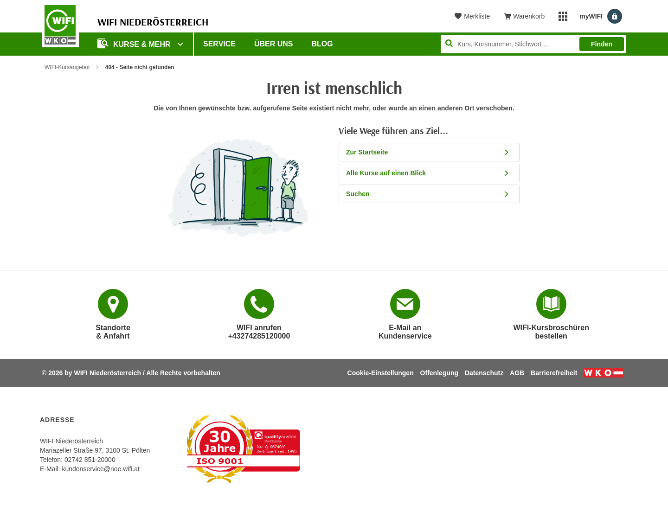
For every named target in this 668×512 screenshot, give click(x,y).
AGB (517, 373)
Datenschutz (484, 373)
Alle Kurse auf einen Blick (428, 173)
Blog (322, 44)
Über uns (273, 44)
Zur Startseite (428, 152)
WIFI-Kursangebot (67, 67)
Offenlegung (439, 373)
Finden (601, 44)
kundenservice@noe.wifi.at (101, 469)
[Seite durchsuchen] (533, 44)
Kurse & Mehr (135, 43)
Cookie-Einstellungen (380, 373)
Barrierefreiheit (554, 373)
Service (219, 44)
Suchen (428, 194)
